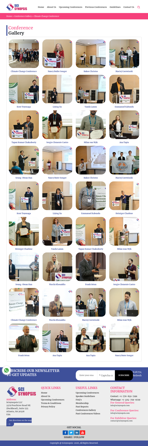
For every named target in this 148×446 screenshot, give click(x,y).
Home (41, 7)
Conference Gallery (23, 16)
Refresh (137, 375)
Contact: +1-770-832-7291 (123, 396)
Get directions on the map (19, 422)
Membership (82, 403)
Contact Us (128, 7)
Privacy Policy (48, 406)
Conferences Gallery (86, 410)
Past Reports (82, 406)
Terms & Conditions (51, 403)
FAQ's (79, 399)
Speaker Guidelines (85, 396)
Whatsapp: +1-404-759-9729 (125, 399)
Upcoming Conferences (70, 7)
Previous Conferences (96, 7)
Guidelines (115, 7)
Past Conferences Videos (88, 413)
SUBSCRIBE (123, 375)
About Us (51, 7)
